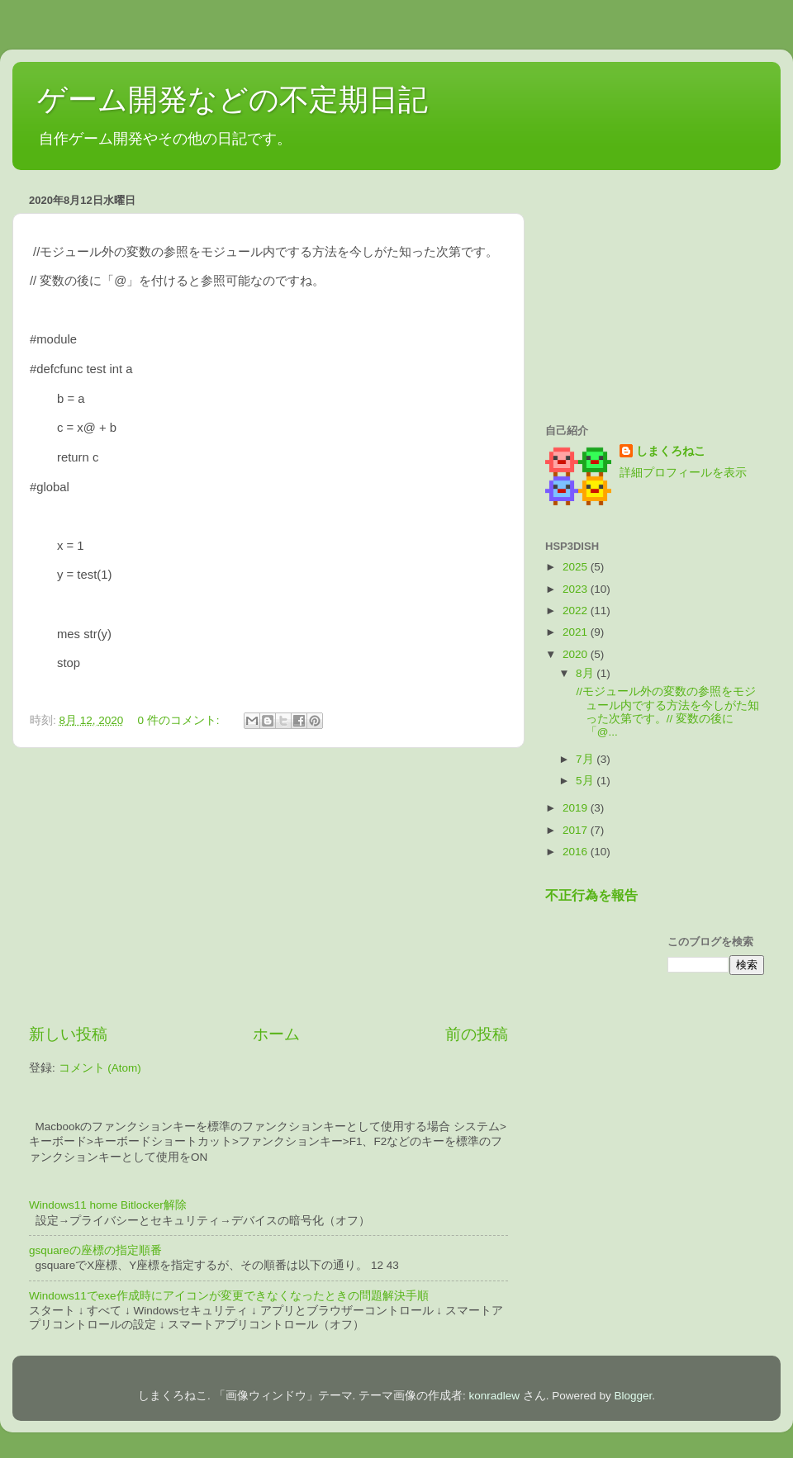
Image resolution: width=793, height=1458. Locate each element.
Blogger (633, 1395)
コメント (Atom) (100, 1068)
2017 (577, 830)
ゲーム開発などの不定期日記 (232, 99)
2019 (577, 808)
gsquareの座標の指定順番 (95, 1250)
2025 (577, 567)
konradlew (494, 1395)
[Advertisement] (268, 885)
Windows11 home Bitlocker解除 (108, 1205)
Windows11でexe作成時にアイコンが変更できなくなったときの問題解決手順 (229, 1296)
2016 (577, 851)
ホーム (276, 1034)
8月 (586, 673)
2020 (577, 654)
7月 (586, 759)
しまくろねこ (670, 451)
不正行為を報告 (591, 895)
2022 (577, 610)
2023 (577, 589)
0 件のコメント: (180, 720)
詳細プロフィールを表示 (683, 472)
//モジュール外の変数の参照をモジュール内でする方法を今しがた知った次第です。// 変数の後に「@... (666, 711)
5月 (586, 780)
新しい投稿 (68, 1034)
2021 (577, 632)
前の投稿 (476, 1034)
